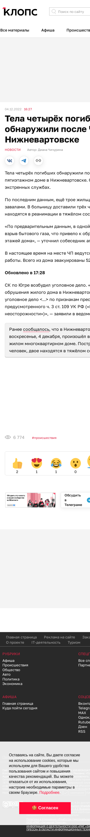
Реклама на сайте (59, 637)
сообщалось (36, 329)
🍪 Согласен (45, 807)
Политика (10, 679)
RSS (81, 731)
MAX (82, 713)
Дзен (82, 726)
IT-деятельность (45, 642)
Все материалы (14, 30)
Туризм (74, 642)
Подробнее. (49, 792)
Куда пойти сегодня (19, 708)
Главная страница (21, 637)
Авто (6, 674)
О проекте (15, 642)
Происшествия (45, 438)
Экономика (12, 683)
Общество (11, 670)
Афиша (47, 30)
